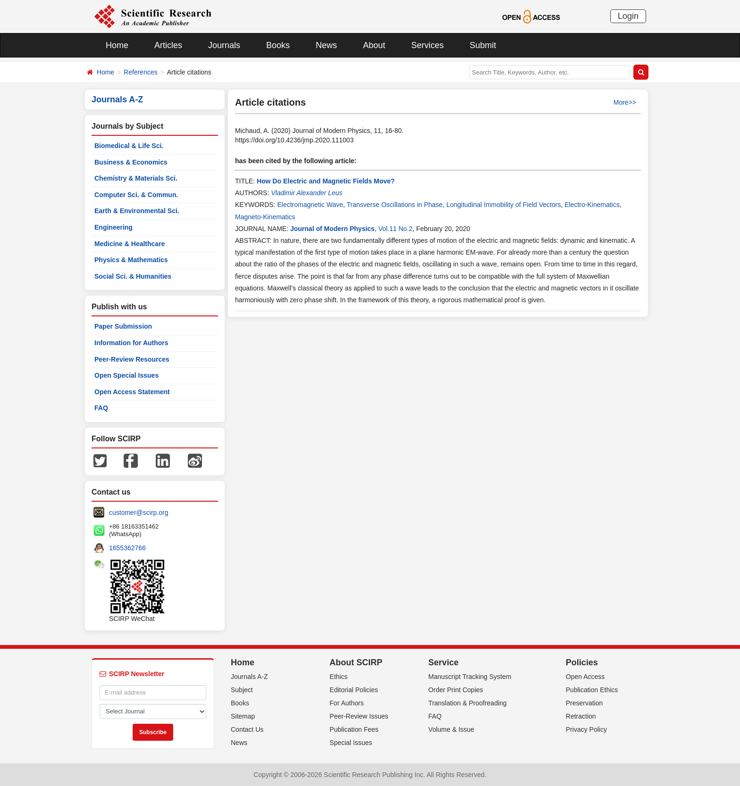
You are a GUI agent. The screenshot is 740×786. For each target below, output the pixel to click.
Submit (483, 45)
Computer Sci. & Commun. (136, 195)
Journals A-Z (249, 676)
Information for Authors (131, 343)
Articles (168, 45)
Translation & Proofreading (468, 703)
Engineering (113, 227)
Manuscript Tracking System (470, 676)
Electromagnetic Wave (310, 204)
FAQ (101, 408)
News (326, 45)
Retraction (581, 716)
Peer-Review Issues (358, 716)
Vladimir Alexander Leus (306, 193)
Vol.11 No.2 (395, 228)
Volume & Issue (451, 729)
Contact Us (247, 729)
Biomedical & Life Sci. (128, 145)
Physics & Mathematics (131, 260)
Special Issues (350, 742)
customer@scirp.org (138, 512)
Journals (224, 45)
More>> (625, 102)
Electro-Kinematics (592, 204)
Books (278, 45)
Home (117, 45)
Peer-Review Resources (131, 359)
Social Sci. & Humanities (132, 276)
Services (427, 45)
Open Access (585, 676)
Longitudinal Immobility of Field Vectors (503, 204)
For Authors (346, 703)
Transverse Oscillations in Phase (395, 204)
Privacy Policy (586, 729)
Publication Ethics (592, 690)
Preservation (584, 703)
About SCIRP (355, 662)
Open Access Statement (132, 392)
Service (444, 662)
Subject (242, 690)
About (374, 45)
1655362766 (127, 548)
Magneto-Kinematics (265, 217)
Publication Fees (353, 729)
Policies (582, 662)
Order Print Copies (456, 690)
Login (628, 16)
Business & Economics (131, 162)
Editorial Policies (353, 690)
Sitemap (243, 716)
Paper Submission (123, 326)
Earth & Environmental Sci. (136, 211)
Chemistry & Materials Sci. (135, 178)
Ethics (338, 676)
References (141, 72)
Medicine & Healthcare (129, 244)
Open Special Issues (126, 375)
